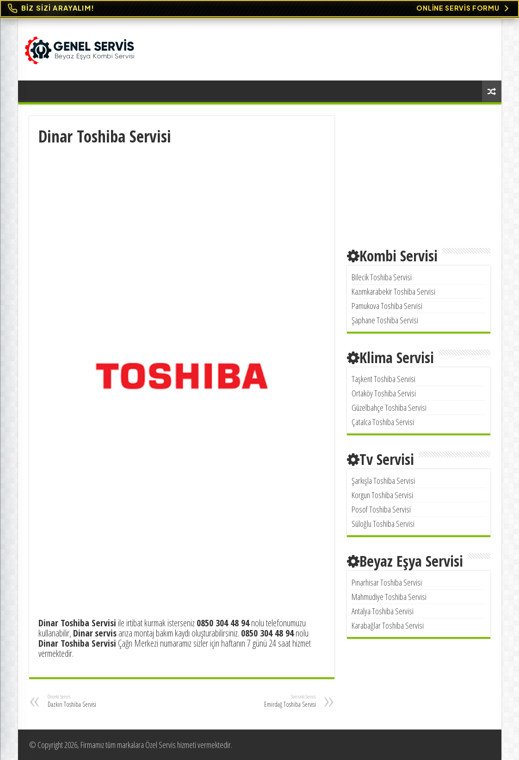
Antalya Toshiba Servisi (383, 611)
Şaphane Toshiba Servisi (385, 320)
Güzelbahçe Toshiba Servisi (389, 407)
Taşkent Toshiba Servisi (383, 378)
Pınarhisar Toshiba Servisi (387, 582)
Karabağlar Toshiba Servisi (388, 625)
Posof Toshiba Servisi (381, 509)
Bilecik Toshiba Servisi (382, 277)
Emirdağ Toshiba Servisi (268, 701)
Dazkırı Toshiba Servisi (95, 701)
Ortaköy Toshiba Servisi (384, 393)
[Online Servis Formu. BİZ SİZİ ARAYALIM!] (259, 8)
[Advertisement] (181, 216)
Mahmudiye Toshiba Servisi (389, 596)
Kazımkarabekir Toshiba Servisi (393, 291)
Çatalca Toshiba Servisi (383, 421)
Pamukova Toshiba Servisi (387, 305)
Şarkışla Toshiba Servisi (383, 480)
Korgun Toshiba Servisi (382, 494)
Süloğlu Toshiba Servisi (383, 523)
